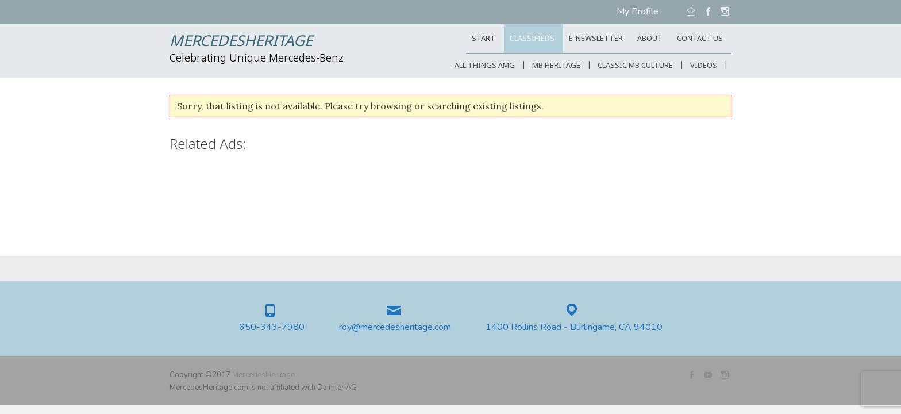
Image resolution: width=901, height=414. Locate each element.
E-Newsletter (596, 39)
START (483, 39)
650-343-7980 (272, 327)
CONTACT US (700, 39)
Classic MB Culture (635, 66)
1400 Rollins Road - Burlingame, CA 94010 (574, 327)
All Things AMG (485, 66)
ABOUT (650, 39)
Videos (703, 66)
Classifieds (532, 39)
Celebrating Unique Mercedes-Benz (257, 59)
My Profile (638, 11)
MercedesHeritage (241, 42)
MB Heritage (556, 66)
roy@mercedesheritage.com (395, 327)
